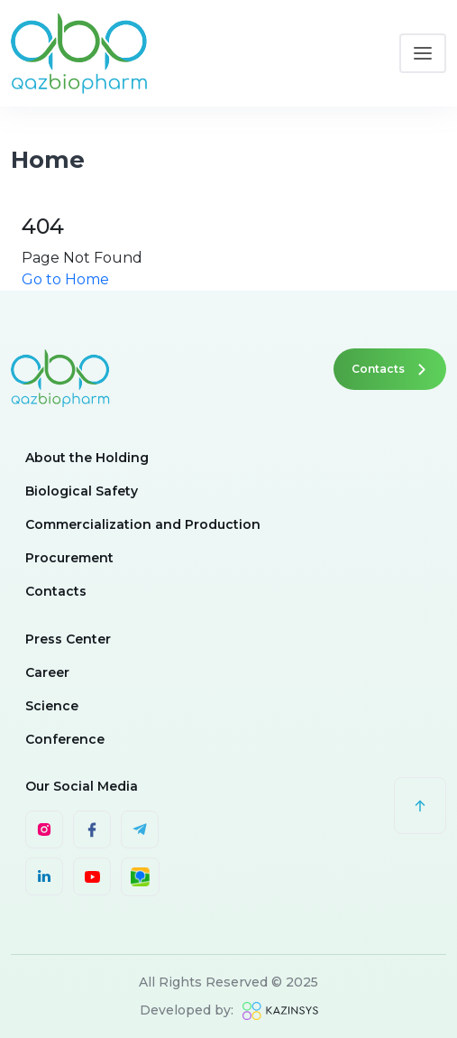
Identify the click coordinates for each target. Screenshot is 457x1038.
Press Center (68, 639)
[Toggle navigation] (422, 53)
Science (51, 706)
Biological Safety (81, 491)
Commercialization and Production (142, 524)
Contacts (390, 369)
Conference (65, 739)
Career (47, 672)
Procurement (69, 558)
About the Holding (87, 457)
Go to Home (65, 279)
